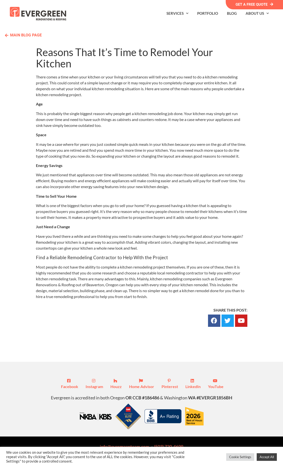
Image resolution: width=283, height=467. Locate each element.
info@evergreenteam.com (124, 446)
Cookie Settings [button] (240, 457)
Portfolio (207, 13)
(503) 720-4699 (168, 446)
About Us (257, 13)
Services (177, 13)
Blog (232, 13)
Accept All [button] (267, 457)
